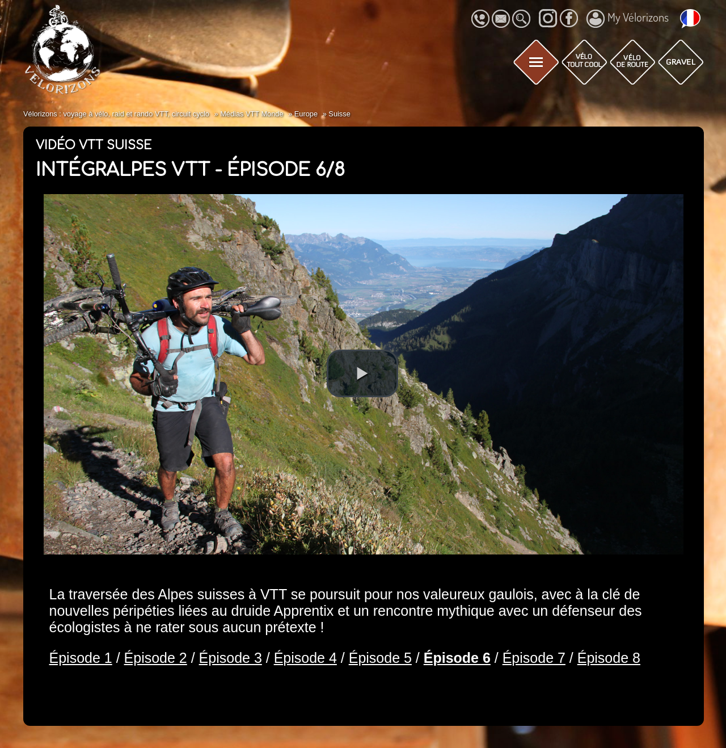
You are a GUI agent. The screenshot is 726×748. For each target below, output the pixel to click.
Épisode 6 (457, 658)
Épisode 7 (534, 658)
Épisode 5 (380, 658)
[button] (362, 373)
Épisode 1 (80, 658)
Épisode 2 (155, 658)
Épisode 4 (305, 658)
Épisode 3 (230, 658)
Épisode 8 (608, 658)
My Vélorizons (627, 19)
